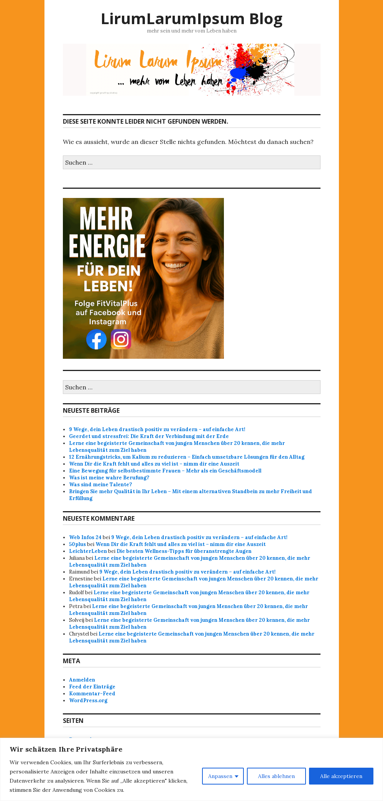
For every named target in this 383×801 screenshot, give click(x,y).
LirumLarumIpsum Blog (191, 18)
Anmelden (82, 680)
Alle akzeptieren (341, 776)
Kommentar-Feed (92, 693)
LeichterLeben (88, 551)
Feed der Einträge (92, 686)
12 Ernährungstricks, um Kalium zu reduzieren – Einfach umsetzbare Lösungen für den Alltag (186, 457)
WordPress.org (88, 700)
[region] (191, 769)
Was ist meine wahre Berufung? (109, 477)
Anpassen (220, 776)
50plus (77, 544)
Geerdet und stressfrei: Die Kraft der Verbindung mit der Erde (149, 436)
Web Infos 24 (85, 537)
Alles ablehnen (276, 776)
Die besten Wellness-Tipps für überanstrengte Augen (184, 551)
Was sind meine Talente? (100, 484)
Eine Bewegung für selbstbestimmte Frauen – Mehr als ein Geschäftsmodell (165, 471)
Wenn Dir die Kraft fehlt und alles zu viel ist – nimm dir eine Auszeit (154, 464)
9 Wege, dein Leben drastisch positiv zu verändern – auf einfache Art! (157, 429)
